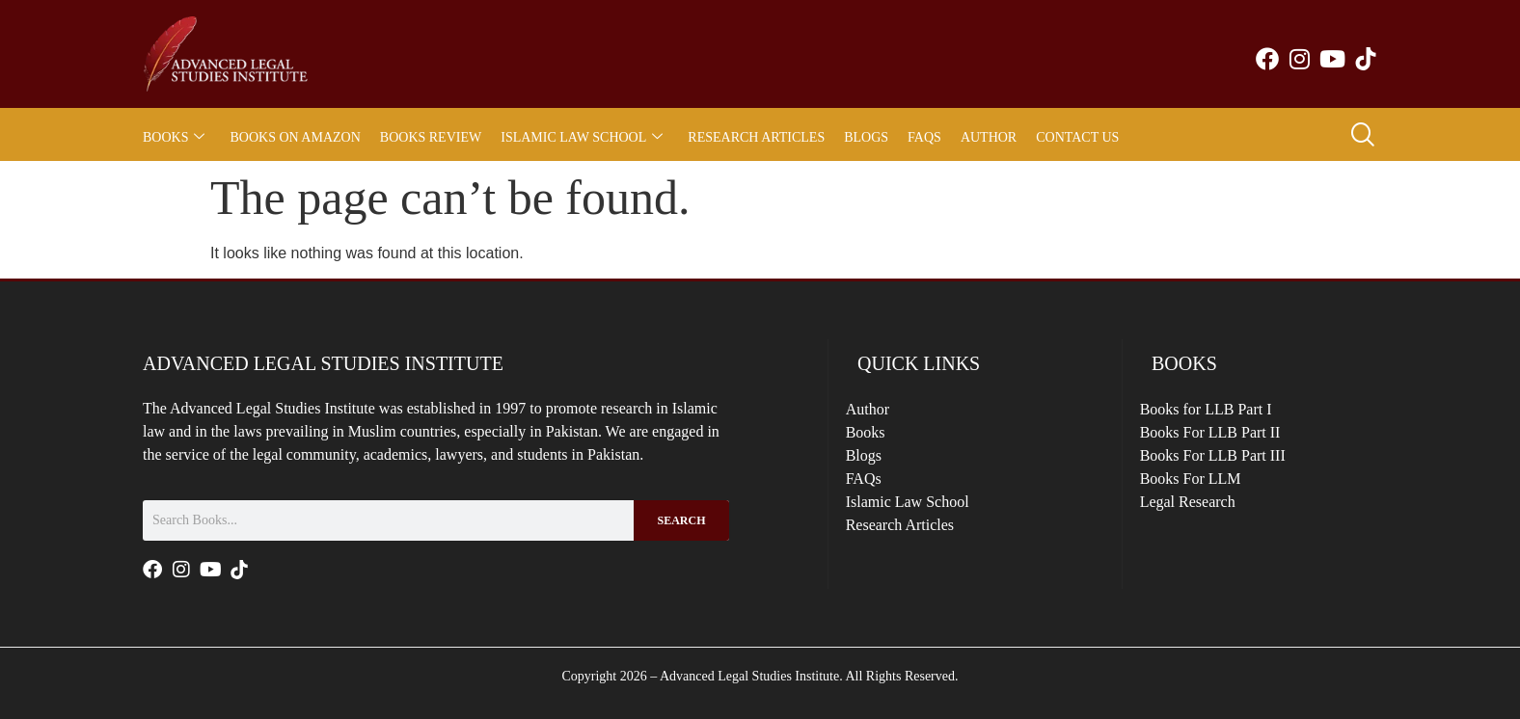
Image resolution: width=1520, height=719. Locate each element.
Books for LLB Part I (1218, 411)
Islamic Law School (582, 137)
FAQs (924, 137)
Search (681, 520)
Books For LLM (1202, 495)
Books (173, 137)
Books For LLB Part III (1224, 467)
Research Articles (756, 137)
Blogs (866, 137)
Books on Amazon (295, 137)
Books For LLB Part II (1222, 439)
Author (989, 137)
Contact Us (1077, 137)
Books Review (430, 137)
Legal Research (1199, 523)
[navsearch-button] (1362, 137)
